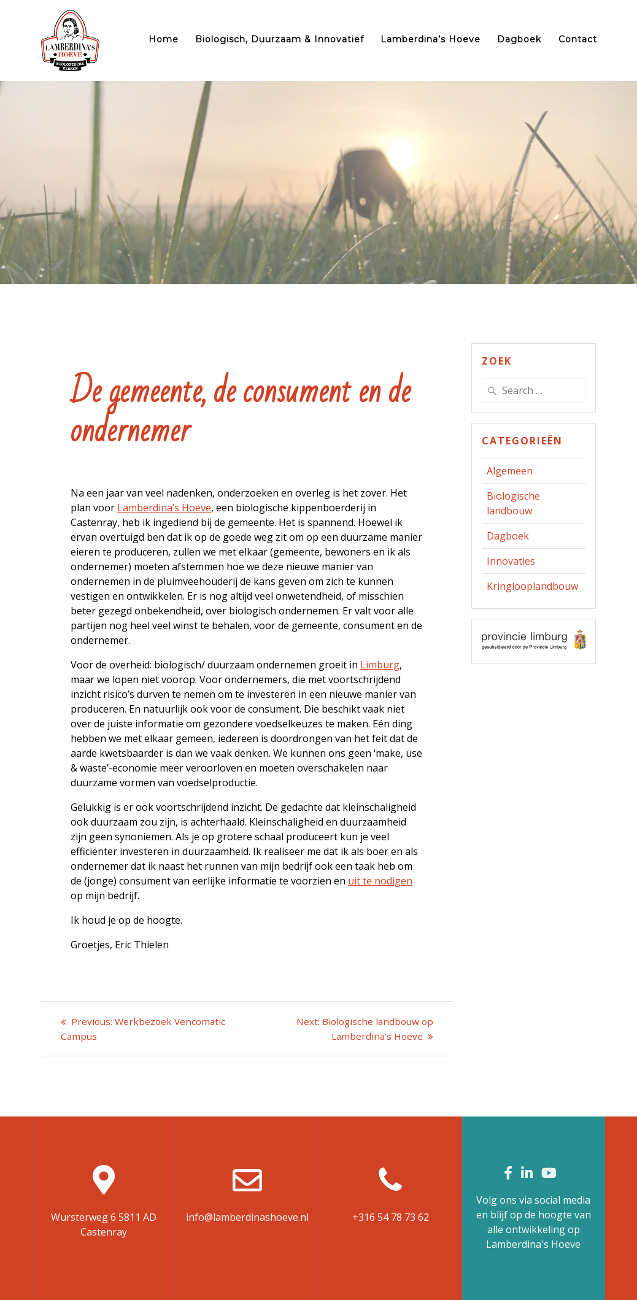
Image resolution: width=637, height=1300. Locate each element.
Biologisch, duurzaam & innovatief (279, 39)
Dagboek (519, 39)
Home (164, 39)
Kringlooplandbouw (532, 586)
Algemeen (510, 471)
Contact (577, 39)
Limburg (380, 664)
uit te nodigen (380, 881)
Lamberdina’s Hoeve (430, 39)
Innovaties (511, 561)
